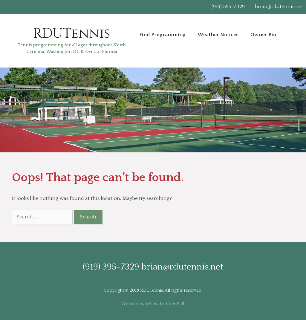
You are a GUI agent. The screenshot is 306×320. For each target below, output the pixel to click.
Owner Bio (263, 34)
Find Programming (162, 34)
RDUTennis (71, 34)
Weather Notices (218, 34)
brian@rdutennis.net (279, 6)
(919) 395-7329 (228, 6)
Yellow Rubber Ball (164, 303)
